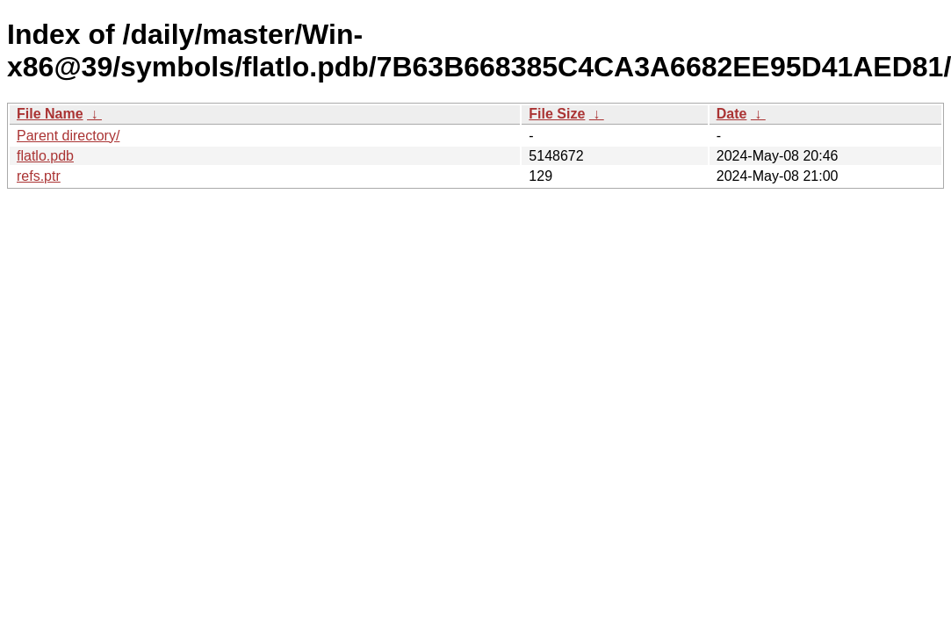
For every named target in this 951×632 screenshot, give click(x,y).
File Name (50, 113)
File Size (557, 113)
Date (732, 113)
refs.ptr (39, 176)
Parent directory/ (68, 135)
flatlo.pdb (45, 155)
